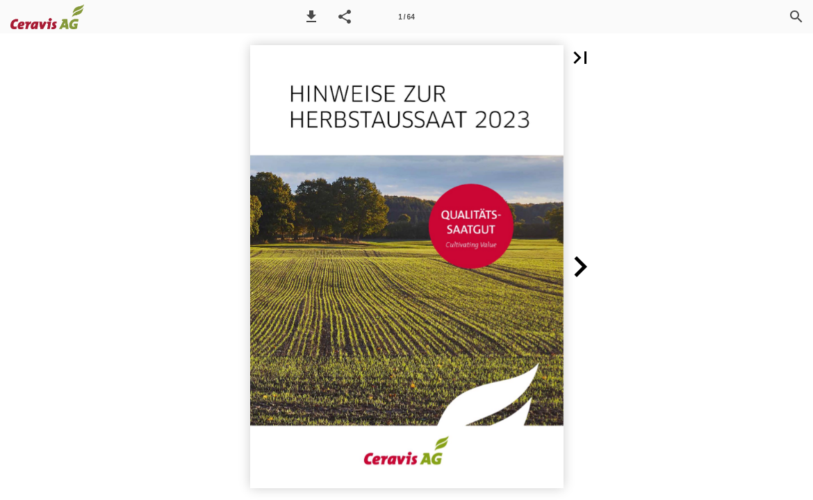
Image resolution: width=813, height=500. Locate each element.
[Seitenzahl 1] (406, 16)
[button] (311, 16)
